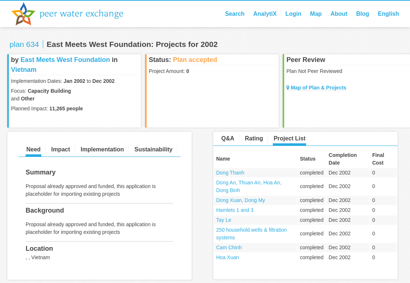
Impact (60, 149)
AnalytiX (265, 14)
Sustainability (154, 149)
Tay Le (223, 220)
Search (234, 14)
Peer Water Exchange (73, 14)
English (388, 14)
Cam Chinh (229, 247)
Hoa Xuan (227, 257)
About (339, 14)
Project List (289, 138)
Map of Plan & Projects (316, 88)
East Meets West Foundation (65, 59)
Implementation (102, 149)
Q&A (227, 138)
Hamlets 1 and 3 (234, 210)
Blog (362, 14)
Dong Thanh (230, 173)
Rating (254, 138)
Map (316, 14)
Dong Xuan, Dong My (240, 200)
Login (293, 14)
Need (33, 149)
